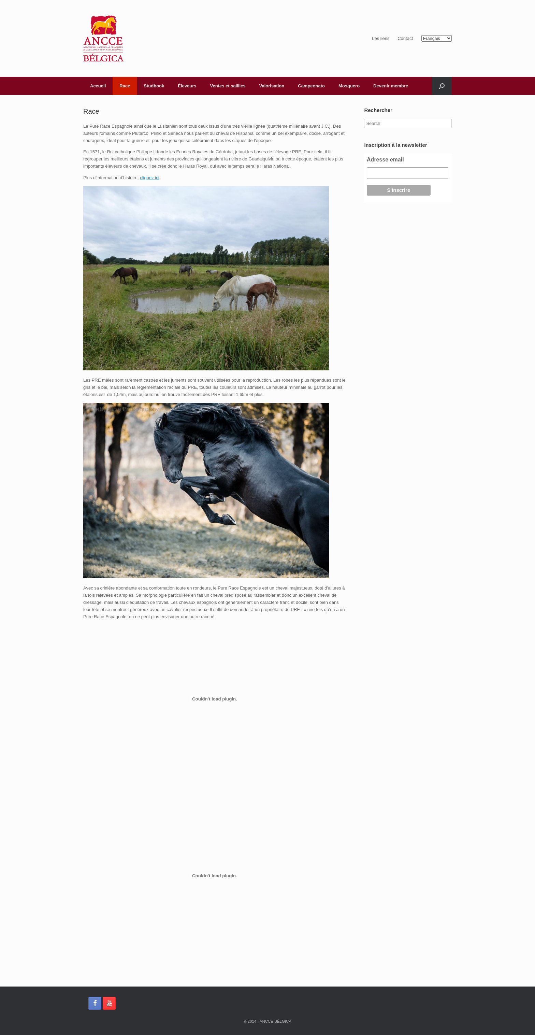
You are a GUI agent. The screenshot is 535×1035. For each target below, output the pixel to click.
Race (124, 85)
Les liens (380, 38)
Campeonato (311, 85)
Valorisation (272, 85)
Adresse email (385, 159)
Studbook (154, 85)
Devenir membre (390, 85)
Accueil (98, 85)
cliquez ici (149, 177)
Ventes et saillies (227, 85)
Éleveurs (187, 85)
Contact (405, 38)
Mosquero (349, 85)
